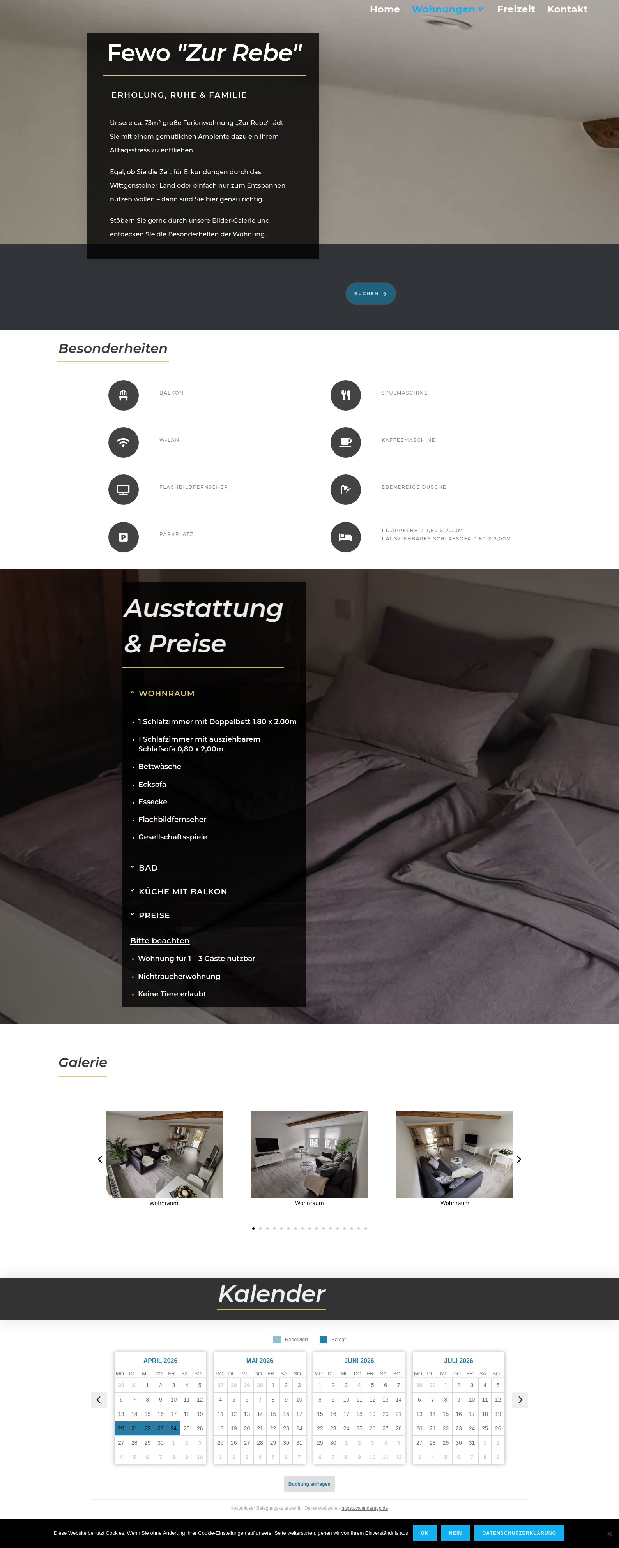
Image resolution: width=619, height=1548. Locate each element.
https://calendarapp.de (364, 1508)
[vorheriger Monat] (99, 1400)
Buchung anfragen (309, 1484)
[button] (100, 1159)
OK (425, 1534)
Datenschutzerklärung (520, 1534)
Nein (456, 1534)
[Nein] (609, 1534)
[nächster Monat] (520, 1400)
